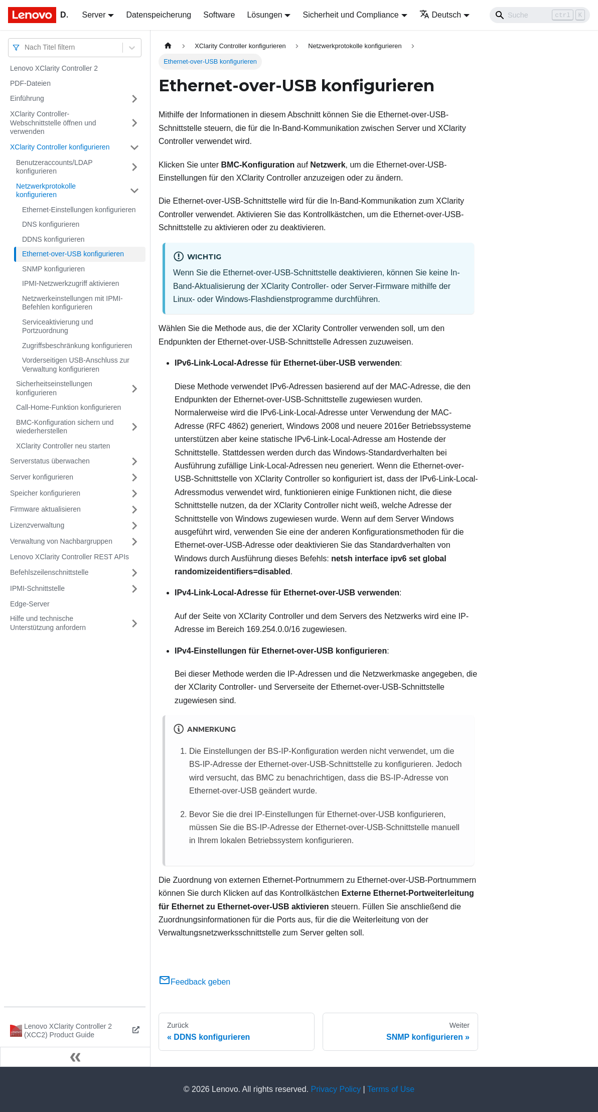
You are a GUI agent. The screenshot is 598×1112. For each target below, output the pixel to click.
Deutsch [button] (440, 15)
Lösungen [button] (264, 15)
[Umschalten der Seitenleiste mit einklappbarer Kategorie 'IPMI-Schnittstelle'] (134, 589)
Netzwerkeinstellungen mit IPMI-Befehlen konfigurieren (72, 302)
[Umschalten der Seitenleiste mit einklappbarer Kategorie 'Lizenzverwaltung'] (134, 526)
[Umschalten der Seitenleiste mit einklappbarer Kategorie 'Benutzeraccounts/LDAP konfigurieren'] (134, 167)
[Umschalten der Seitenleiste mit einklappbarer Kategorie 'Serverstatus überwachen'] (134, 461)
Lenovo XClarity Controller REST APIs (69, 557)
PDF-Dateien (30, 83)
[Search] (540, 15)
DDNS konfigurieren (53, 239)
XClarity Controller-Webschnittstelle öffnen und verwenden (53, 122)
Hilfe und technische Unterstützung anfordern (48, 622)
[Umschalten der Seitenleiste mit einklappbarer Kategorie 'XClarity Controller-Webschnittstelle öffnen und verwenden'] (134, 123)
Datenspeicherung (158, 15)
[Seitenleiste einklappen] (75, 1057)
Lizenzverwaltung (37, 525)
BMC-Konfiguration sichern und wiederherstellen (65, 426)
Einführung (27, 98)
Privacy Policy (336, 1089)
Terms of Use (390, 1089)
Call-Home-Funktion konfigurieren (68, 407)
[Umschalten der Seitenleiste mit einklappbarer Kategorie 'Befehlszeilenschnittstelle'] (134, 573)
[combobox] (26, 47)
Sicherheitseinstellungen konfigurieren (54, 388)
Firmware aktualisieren (45, 509)
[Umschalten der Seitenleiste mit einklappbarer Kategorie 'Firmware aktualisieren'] (134, 510)
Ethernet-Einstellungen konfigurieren (78, 210)
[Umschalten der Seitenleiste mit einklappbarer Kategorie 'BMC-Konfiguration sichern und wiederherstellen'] (134, 427)
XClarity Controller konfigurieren (59, 147)
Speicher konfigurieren (45, 493)
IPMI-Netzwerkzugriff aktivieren (70, 283)
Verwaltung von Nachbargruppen (61, 541)
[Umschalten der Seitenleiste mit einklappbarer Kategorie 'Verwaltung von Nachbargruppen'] (134, 542)
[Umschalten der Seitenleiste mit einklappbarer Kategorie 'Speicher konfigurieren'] (134, 494)
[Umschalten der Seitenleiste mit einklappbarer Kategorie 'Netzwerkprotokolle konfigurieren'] (134, 191)
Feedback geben (194, 982)
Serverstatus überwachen (50, 461)
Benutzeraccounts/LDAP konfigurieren (54, 167)
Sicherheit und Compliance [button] (350, 15)
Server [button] (93, 15)
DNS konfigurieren (50, 224)
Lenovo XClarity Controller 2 (54, 68)
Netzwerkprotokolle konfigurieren (46, 190)
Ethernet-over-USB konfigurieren (73, 254)
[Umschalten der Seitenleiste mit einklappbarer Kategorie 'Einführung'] (134, 99)
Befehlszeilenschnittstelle (49, 572)
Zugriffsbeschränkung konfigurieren (77, 346)
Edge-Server (30, 604)
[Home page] (168, 46)
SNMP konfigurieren (53, 269)
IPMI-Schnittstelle (37, 588)
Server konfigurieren (41, 477)
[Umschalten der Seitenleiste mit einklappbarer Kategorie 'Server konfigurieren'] (134, 477)
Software (219, 15)
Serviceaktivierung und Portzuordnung (57, 326)
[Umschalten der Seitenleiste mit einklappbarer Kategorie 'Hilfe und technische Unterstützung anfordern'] (134, 623)
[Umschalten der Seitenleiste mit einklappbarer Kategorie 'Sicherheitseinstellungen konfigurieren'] (134, 388)
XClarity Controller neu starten (63, 446)
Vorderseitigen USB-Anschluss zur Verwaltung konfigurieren (75, 364)
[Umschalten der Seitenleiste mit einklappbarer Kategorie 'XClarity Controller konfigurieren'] (134, 147)
